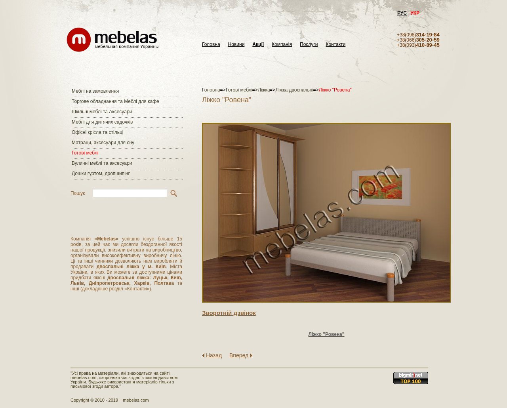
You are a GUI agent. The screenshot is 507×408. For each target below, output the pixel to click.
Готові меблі (85, 153)
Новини (236, 44)
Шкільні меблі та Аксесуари (102, 111)
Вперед (238, 355)
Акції (258, 44)
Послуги (309, 44)
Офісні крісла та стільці (97, 132)
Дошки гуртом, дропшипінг (101, 173)
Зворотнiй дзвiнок (229, 312)
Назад (214, 355)
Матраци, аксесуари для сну (103, 142)
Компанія (282, 44)
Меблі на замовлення (95, 91)
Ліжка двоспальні (294, 90)
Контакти (335, 44)
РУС (402, 13)
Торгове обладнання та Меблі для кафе (115, 101)
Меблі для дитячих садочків (102, 122)
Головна (211, 44)
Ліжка (264, 90)
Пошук (78, 193)
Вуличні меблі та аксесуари (102, 163)
